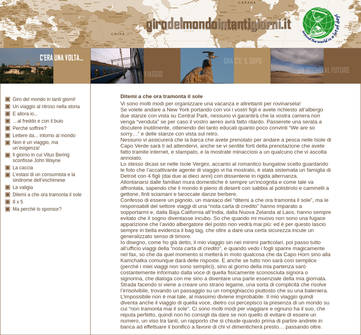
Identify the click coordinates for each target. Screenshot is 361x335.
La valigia (22, 187)
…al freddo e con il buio (37, 121)
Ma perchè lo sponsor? (36, 209)
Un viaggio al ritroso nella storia (45, 106)
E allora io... (25, 114)
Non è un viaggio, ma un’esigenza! (35, 145)
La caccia (22, 168)
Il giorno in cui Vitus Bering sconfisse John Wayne (40, 157)
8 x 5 (17, 202)
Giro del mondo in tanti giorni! (43, 99)
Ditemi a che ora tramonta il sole (46, 194)
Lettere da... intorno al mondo (43, 135)
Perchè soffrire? (29, 128)
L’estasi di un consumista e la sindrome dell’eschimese (43, 177)
